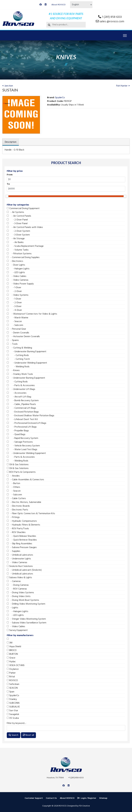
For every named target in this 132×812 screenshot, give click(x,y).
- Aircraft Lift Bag (19, 397)
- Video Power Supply (20, 284)
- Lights (12, 608)
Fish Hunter (121, 86)
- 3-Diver (14, 306)
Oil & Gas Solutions (18, 464)
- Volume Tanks (18, 250)
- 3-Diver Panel (17, 223)
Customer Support (34, 798)
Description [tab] (10, 142)
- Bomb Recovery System (23, 400)
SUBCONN (13, 703)
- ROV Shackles (16, 532)
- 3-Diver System (18, 235)
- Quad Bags (16, 434)
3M (9, 643)
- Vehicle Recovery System (23, 446)
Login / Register (86, 798)
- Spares (13, 340)
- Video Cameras (17, 280)
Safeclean (13, 684)
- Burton (13, 483)
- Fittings (13, 517)
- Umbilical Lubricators (20, 555)
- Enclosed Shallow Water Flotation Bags (30, 415)
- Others (13, 487)
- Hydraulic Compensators (22, 521)
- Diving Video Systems (20, 592)
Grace (11, 658)
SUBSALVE (13, 707)
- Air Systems (15, 212)
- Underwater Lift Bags (21, 389)
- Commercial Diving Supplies (23, 257)
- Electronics (15, 261)
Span (10, 692)
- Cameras (14, 581)
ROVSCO (12, 680)
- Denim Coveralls (18, 333)
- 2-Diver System (18, 231)
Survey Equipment (17, 630)
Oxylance (13, 669)
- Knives (13, 370)
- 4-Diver (14, 310)
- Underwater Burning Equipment (26, 351)
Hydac (11, 661)
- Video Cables (16, 276)
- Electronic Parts (17, 510)
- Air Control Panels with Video (25, 227)
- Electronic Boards (18, 506)
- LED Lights (16, 272)
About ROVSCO (58, 4)
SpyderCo (13, 695)
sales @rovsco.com (112, 21)
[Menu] (125, 36)
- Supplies (13, 551)
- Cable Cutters (16, 498)
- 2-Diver (14, 291)
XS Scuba (13, 718)
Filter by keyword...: (16, 723)
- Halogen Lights (18, 269)
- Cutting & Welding (19, 348)
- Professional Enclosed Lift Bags (26, 423)
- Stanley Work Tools (20, 374)
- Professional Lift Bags (22, 427)
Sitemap (103, 798)
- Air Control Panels (19, 216)
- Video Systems (17, 295)
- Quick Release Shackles (21, 536)
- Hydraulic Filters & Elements (23, 525)
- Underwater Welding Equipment (27, 363)
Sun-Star (12, 710)
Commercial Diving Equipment (23, 208)
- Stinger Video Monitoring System (26, 619)
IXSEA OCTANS (16, 665)
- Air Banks (15, 242)
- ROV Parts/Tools (18, 528)
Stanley (12, 699)
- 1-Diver (14, 287)
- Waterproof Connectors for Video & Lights (32, 314)
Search (13, 735)
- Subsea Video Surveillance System (26, 623)
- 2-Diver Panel (17, 220)
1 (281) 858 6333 (112, 17)
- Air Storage (16, 238)
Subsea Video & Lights (19, 577)
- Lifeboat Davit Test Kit (22, 419)
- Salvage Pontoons (20, 442)
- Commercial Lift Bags (21, 408)
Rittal (11, 677)
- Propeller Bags (18, 431)
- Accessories (16, 393)
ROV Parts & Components (21, 472)
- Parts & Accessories (21, 385)
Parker (11, 673)
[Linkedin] (45, 4)
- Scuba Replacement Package (25, 246)
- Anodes (13, 476)
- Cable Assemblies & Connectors (25, 479)
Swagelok (13, 714)
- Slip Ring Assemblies (19, 544)
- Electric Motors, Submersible (24, 502)
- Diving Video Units (19, 596)
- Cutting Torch (18, 359)
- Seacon (14, 321)
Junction (9, 86)
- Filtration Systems (19, 254)
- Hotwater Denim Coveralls (23, 336)
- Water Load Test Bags (22, 449)
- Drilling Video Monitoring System (26, 604)
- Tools (12, 344)
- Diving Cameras (18, 585)
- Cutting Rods (18, 355)
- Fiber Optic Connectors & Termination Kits (31, 513)
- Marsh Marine (17, 318)
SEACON (12, 688)
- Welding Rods (18, 366)
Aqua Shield (14, 646)
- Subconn (15, 325)
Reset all (28, 735)
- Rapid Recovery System (22, 438)
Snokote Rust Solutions (20, 566)
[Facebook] (41, 4)
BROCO (12, 650)
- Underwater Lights (19, 559)
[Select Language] (81, 4)
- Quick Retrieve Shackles (22, 540)
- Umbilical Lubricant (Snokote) (24, 570)
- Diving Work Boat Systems (23, 600)
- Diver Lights (16, 265)
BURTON (12, 654)
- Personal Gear (16, 329)
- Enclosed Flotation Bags (23, 412)
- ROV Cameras (17, 589)
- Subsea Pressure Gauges (22, 547)
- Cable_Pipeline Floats (21, 404)
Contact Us (51, 798)
